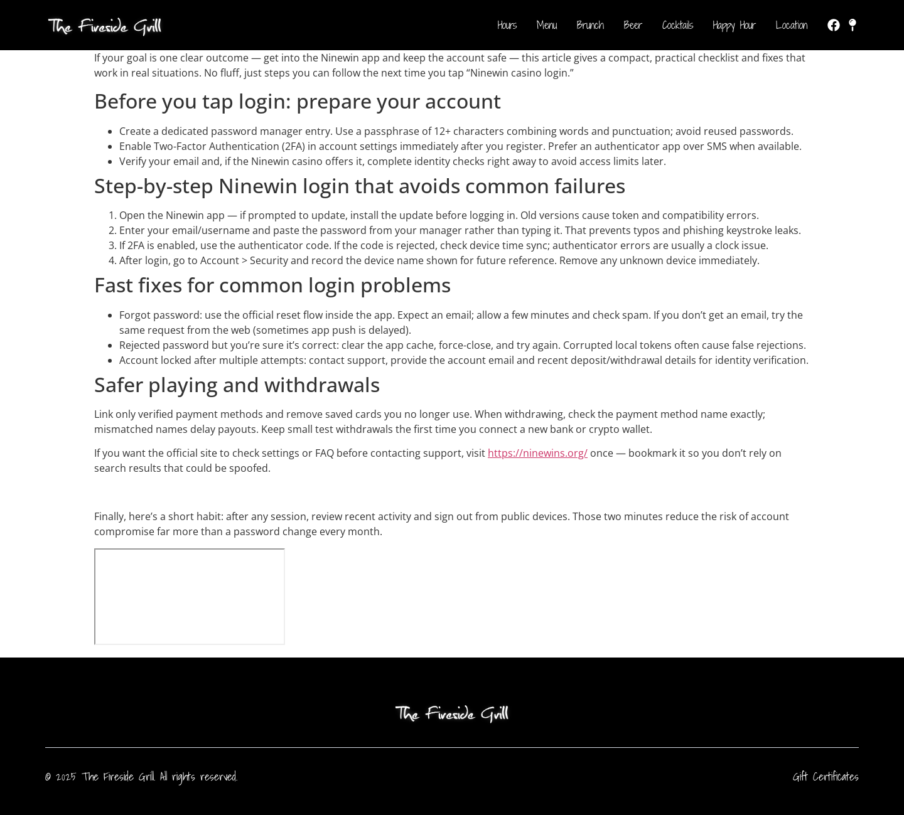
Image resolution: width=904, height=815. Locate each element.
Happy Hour (734, 25)
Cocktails (677, 25)
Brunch (590, 25)
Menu (547, 25)
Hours (507, 25)
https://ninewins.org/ (538, 453)
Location (791, 25)
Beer (633, 25)
